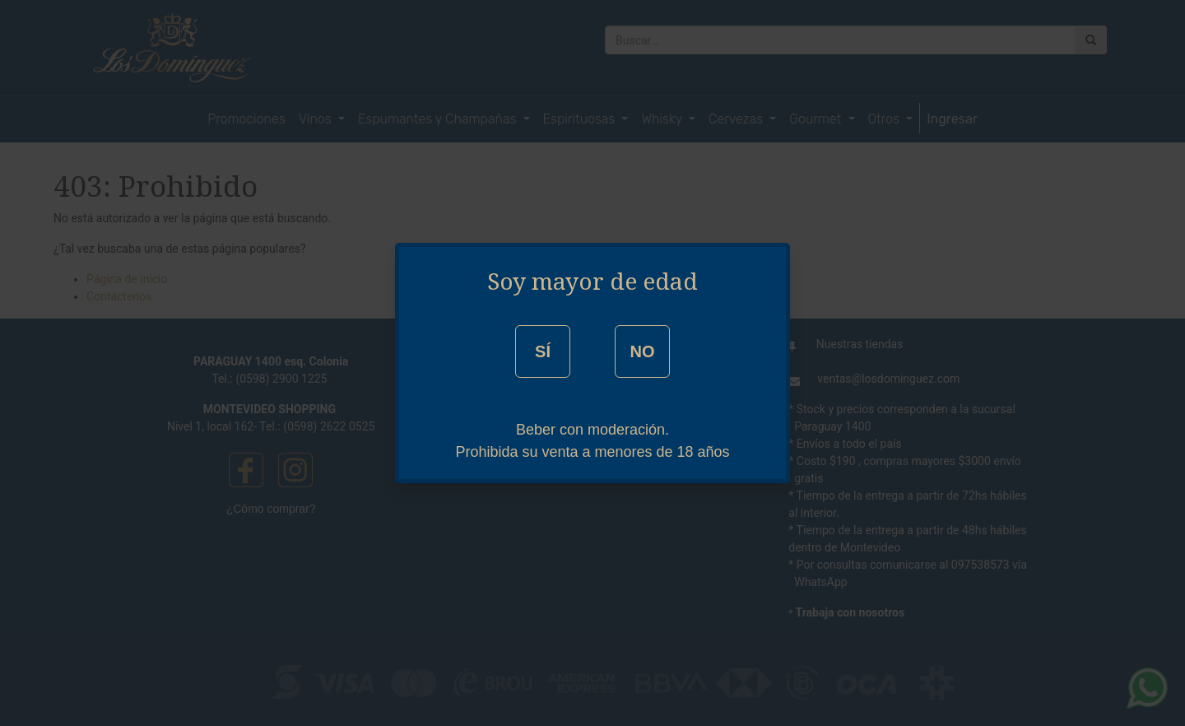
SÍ (543, 351)
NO (642, 351)
